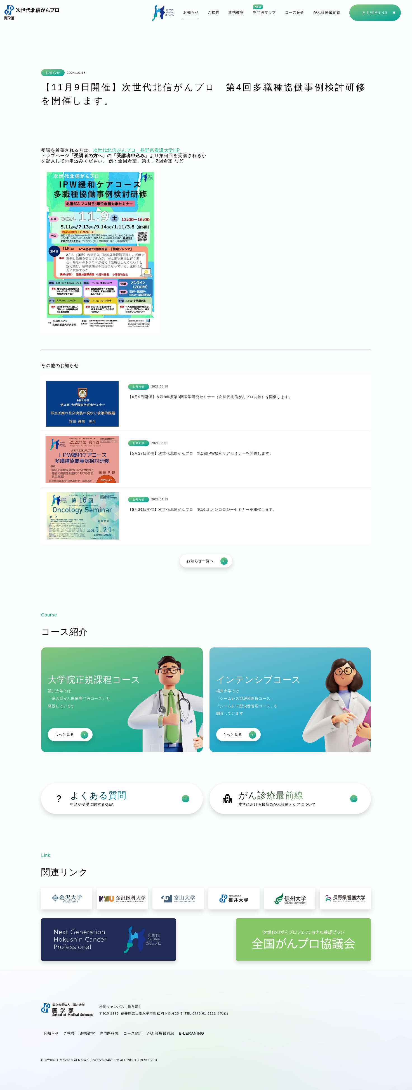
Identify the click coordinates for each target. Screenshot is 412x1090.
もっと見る (71, 735)
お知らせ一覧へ (207, 561)
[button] (294, 13)
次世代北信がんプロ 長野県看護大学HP (136, 150)
